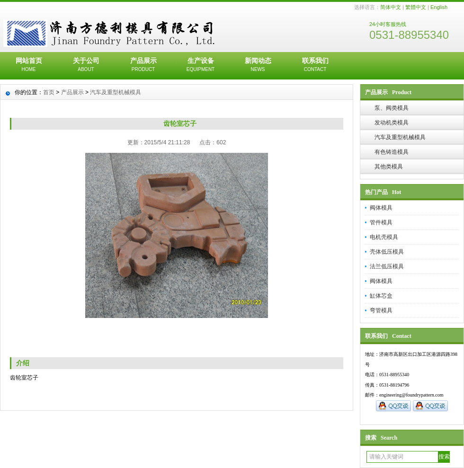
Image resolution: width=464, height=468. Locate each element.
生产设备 (200, 65)
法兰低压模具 (387, 266)
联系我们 (315, 65)
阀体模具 (381, 207)
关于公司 (86, 65)
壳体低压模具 (387, 251)
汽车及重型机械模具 (400, 137)
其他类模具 (389, 166)
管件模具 (381, 222)
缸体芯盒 (381, 295)
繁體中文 (415, 7)
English (438, 7)
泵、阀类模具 (392, 108)
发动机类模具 (392, 122)
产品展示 (143, 65)
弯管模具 (381, 310)
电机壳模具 (384, 237)
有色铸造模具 (392, 152)
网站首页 (29, 65)
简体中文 (390, 7)
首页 (48, 92)
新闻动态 (258, 65)
